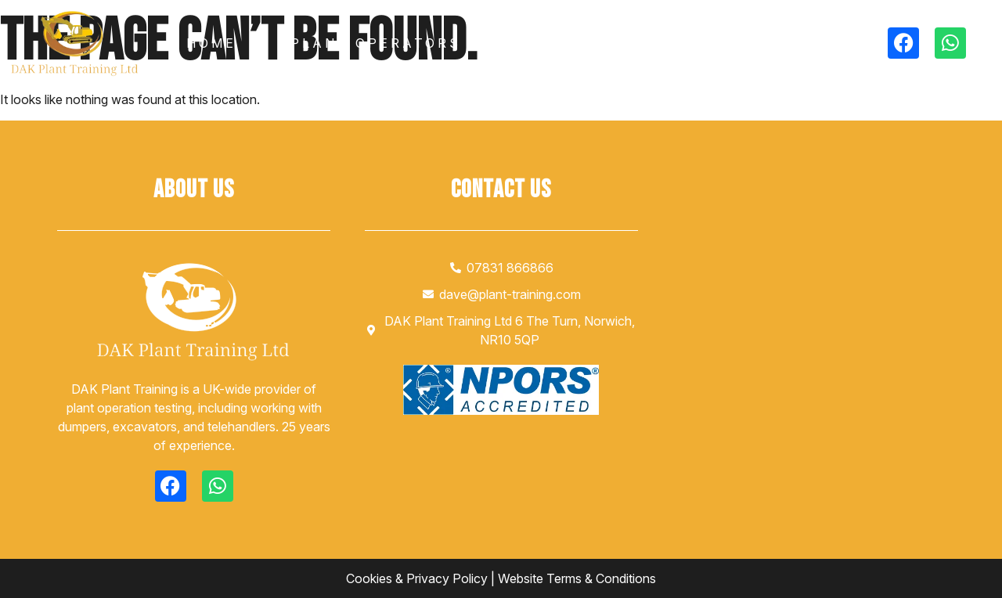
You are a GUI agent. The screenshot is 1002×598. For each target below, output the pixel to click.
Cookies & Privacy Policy (417, 578)
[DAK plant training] (808, 324)
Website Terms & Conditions (577, 578)
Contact (774, 43)
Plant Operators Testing (418, 43)
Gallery (639, 43)
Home (211, 43)
